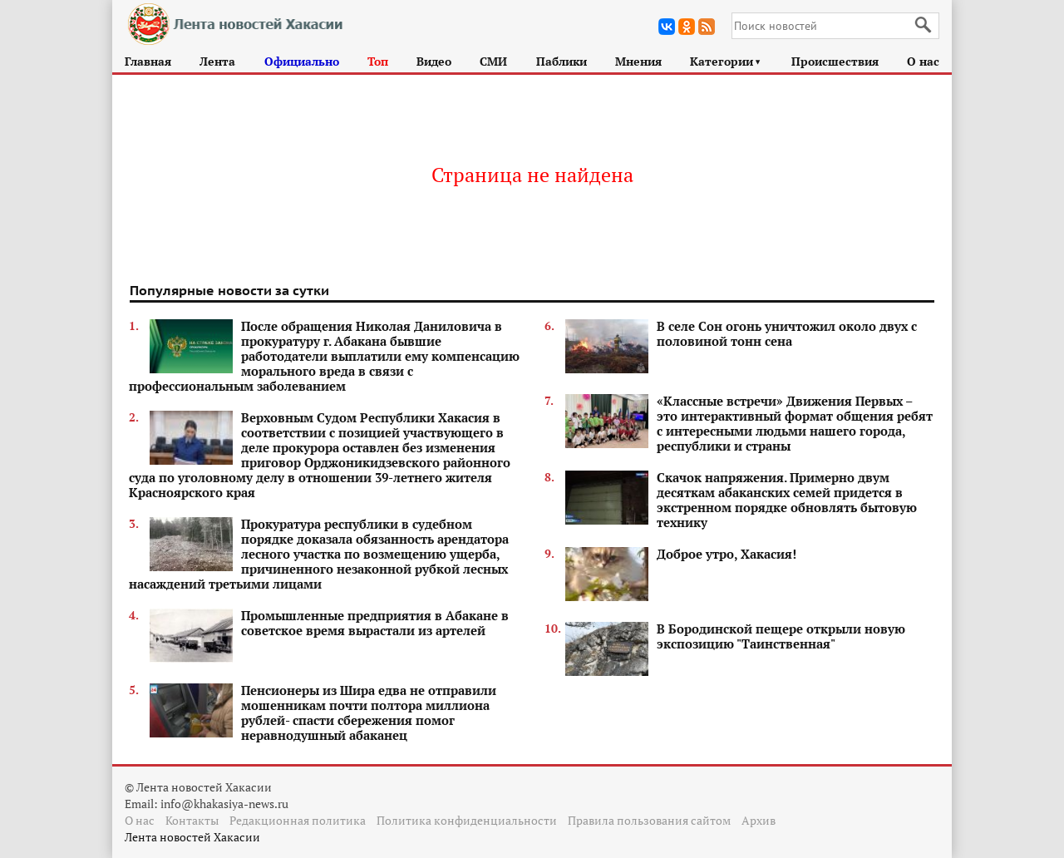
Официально (301, 61)
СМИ (493, 61)
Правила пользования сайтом (649, 820)
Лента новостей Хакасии (192, 837)
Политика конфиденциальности (467, 820)
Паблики (561, 61)
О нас (923, 61)
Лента (217, 61)
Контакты (192, 820)
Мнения (638, 61)
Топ (377, 61)
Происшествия (835, 61)
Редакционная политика (297, 820)
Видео (433, 61)
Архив (758, 820)
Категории (726, 61)
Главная (148, 61)
